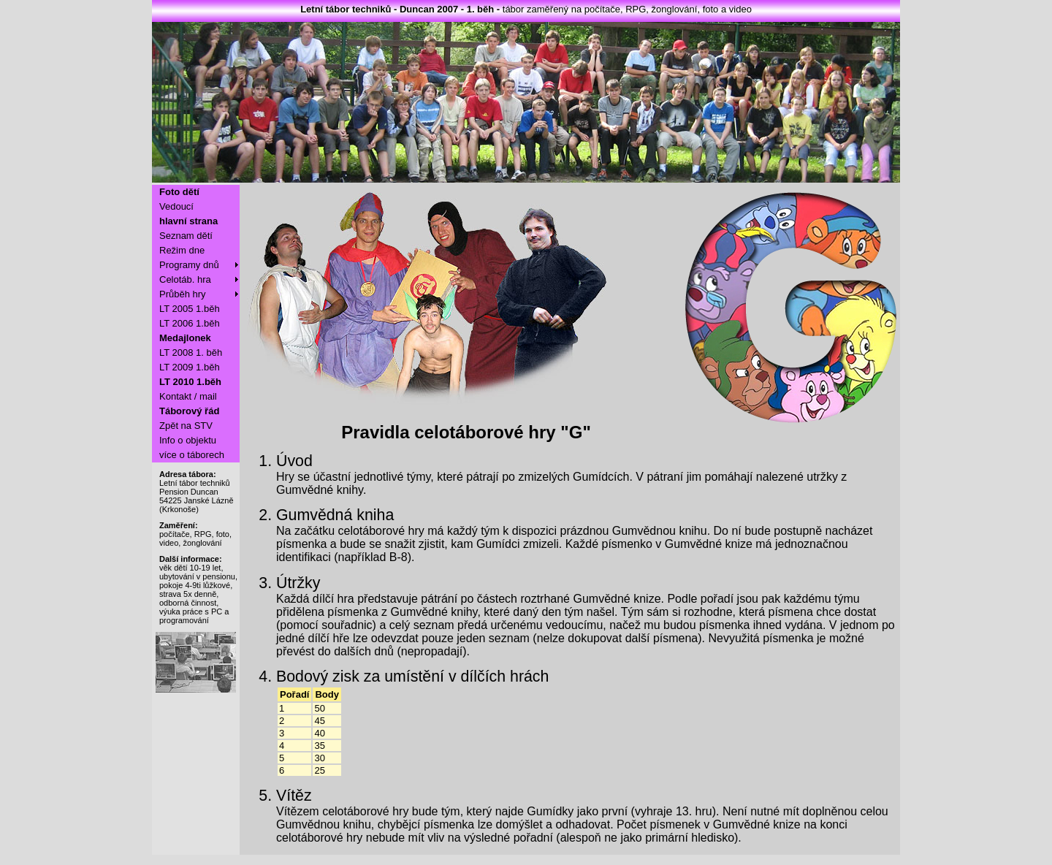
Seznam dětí (186, 235)
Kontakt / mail (188, 396)
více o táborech (191, 454)
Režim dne (182, 250)
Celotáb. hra (185, 279)
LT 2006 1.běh (189, 323)
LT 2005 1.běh (189, 308)
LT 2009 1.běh (189, 367)
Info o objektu (187, 440)
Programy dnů (189, 264)
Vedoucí (176, 206)
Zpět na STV (186, 425)
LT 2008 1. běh (190, 352)
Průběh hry (182, 294)
